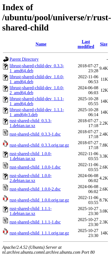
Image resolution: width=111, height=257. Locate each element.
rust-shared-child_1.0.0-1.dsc (35, 167)
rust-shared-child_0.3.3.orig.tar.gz (39, 145)
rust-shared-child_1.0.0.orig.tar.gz (39, 200)
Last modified (86, 44)
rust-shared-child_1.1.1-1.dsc (35, 222)
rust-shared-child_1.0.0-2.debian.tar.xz (31, 178)
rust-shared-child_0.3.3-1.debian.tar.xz (31, 123)
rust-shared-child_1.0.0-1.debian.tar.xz (31, 156)
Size (103, 44)
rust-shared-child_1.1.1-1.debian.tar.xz (31, 211)
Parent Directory (24, 59)
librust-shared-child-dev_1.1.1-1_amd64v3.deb (37, 112)
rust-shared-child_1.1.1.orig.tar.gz (39, 233)
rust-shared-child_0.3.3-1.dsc (35, 134)
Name (41, 44)
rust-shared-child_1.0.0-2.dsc (35, 189)
